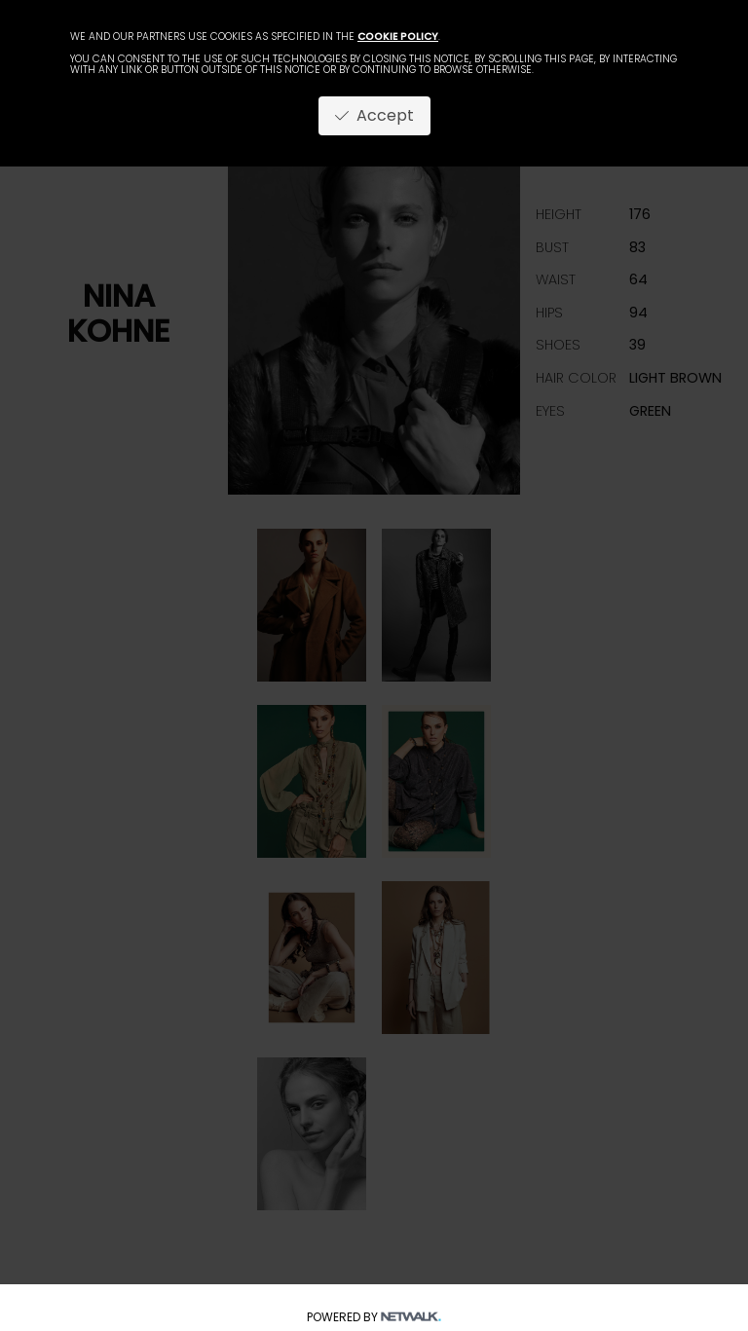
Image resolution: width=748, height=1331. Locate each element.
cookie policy (397, 36)
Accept (374, 115)
